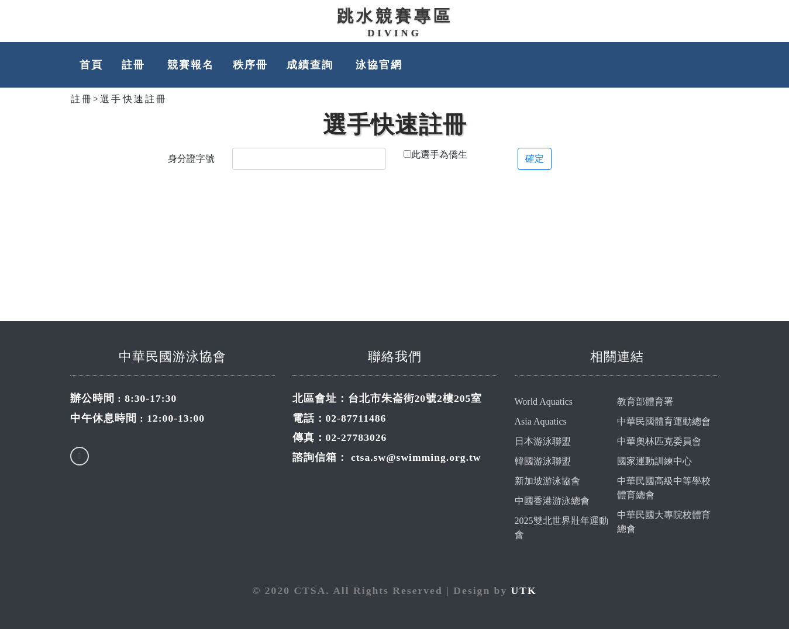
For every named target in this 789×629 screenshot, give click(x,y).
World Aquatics (544, 401)
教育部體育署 (645, 401)
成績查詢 (312, 65)
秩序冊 (250, 65)
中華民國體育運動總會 (664, 421)
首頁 (91, 65)
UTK (524, 590)
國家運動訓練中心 (654, 461)
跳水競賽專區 (395, 16)
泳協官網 (379, 65)
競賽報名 (190, 65)
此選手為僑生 (439, 154)
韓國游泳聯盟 (543, 461)
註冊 (135, 65)
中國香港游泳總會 (552, 501)
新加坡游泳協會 (547, 481)
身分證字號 (191, 159)
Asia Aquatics (541, 421)
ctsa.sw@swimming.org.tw (416, 457)
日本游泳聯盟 (543, 441)
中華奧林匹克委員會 (659, 441)
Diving (394, 33)
